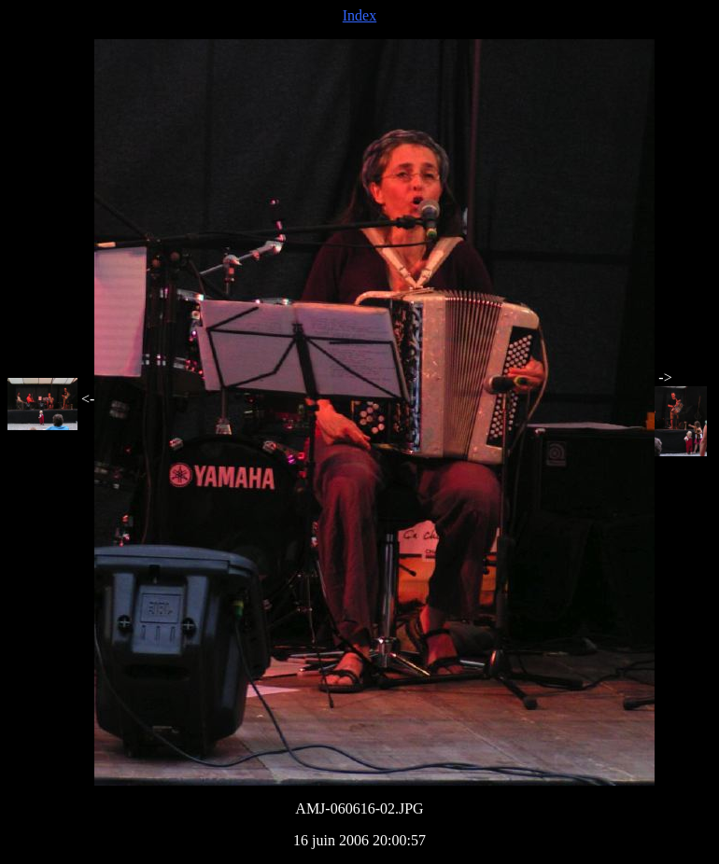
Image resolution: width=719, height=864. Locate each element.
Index (359, 15)
